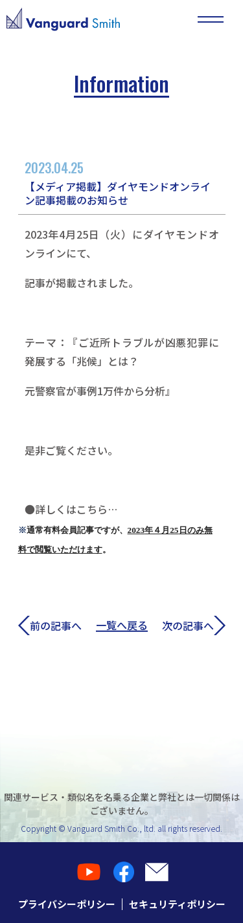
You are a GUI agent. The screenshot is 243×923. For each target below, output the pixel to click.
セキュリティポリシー (177, 904)
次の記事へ (194, 625)
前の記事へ (50, 625)
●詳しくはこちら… (71, 509)
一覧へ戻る (122, 625)
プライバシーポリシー (66, 904)
